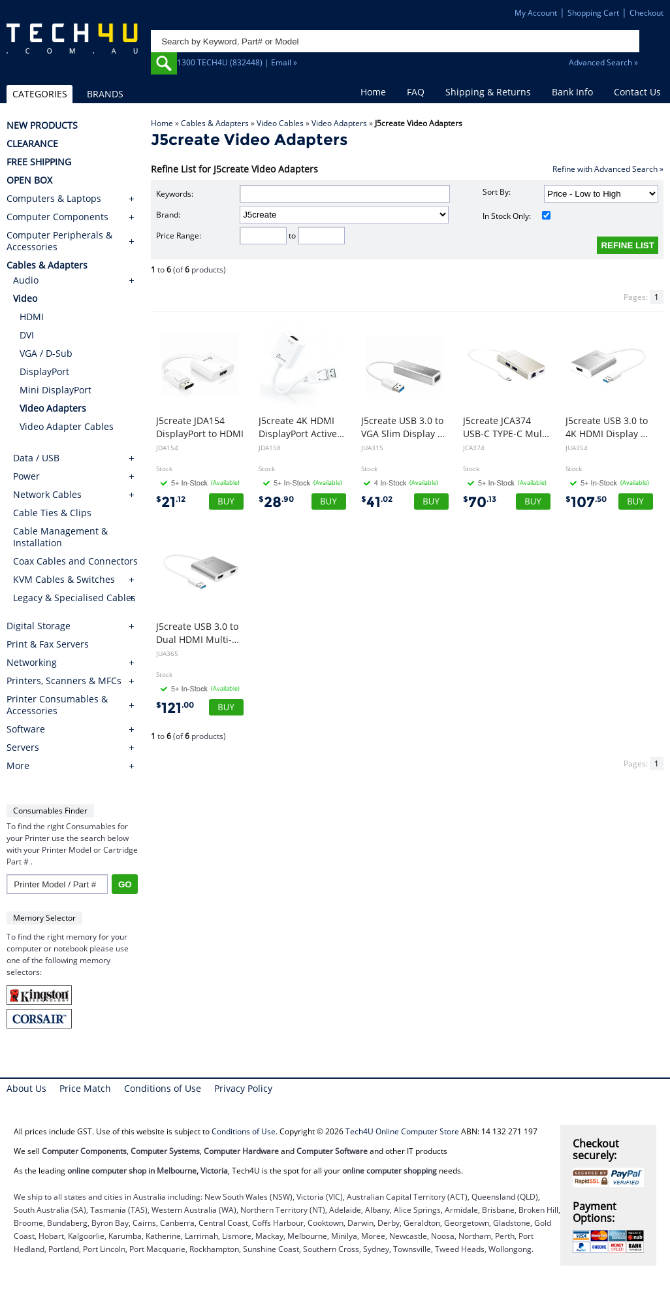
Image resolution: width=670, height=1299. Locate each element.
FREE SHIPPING (39, 162)
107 (586, 502)
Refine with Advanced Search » (607, 168)
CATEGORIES (39, 94)
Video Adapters (339, 123)
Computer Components (57, 217)
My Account (536, 12)
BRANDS (105, 94)
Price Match (85, 1088)
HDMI (32, 316)
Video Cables (280, 123)
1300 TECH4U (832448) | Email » (237, 62)
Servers (23, 747)
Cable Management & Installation (60, 537)
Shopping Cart (593, 12)
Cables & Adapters (215, 123)
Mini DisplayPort (55, 390)
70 (479, 502)
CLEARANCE (32, 144)
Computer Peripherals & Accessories (59, 241)
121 (175, 708)
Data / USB (36, 458)
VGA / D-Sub (46, 353)
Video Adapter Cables (67, 426)
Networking (32, 662)
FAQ (415, 92)
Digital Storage (39, 626)
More (18, 766)
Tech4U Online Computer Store (402, 1131)
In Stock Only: (517, 216)
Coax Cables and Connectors (75, 561)
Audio (26, 280)
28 (276, 502)
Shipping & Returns (488, 92)
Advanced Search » (603, 62)
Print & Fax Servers (48, 644)
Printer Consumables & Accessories (57, 705)
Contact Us (637, 92)
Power (26, 476)
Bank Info (572, 92)
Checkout (646, 12)
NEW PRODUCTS (42, 125)
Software (26, 729)
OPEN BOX (29, 180)
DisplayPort (44, 371)
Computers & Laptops (54, 199)
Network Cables (47, 494)
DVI (27, 335)
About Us (26, 1088)
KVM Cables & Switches (64, 579)
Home (373, 92)
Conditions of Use (162, 1088)
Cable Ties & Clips (52, 512)
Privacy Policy (243, 1088)
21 (170, 502)
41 (376, 502)
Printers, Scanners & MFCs (64, 681)
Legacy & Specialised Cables (74, 597)
